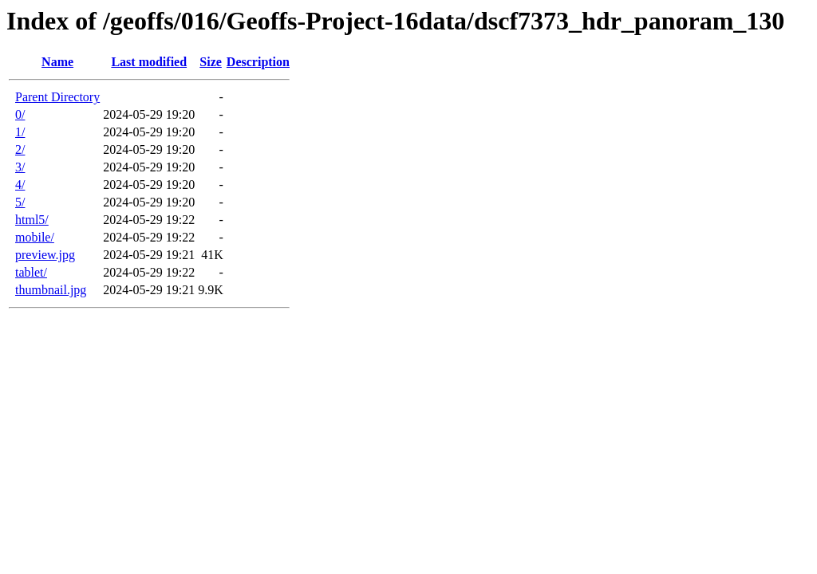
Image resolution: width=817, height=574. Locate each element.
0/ (20, 114)
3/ (20, 167)
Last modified (149, 62)
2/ (20, 149)
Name (57, 62)
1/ (20, 132)
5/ (20, 202)
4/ (20, 184)
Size (210, 62)
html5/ (32, 219)
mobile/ (34, 237)
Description (258, 62)
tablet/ (31, 272)
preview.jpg (45, 254)
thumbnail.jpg (50, 290)
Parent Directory (57, 97)
